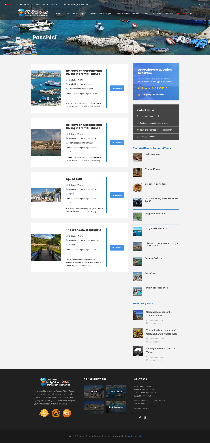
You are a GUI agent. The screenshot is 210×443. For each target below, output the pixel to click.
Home (58, 14)
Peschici (94, 407)
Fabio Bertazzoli (133, 436)
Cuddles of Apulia (153, 154)
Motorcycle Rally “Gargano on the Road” (161, 199)
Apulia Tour (74, 179)
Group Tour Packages (75, 14)
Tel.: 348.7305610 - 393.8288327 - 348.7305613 (39, 4)
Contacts (169, 14)
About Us (157, 14)
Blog (147, 14)
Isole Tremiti (116, 391)
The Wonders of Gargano (83, 230)
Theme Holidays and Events (128, 14)
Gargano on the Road (155, 213)
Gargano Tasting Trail (155, 184)
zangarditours (156, 324)
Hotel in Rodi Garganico (156, 288)
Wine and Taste (152, 169)
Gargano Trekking (153, 258)
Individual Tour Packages (100, 14)
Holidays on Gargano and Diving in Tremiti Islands (84, 72)
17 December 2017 (156, 320)
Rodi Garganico (116, 407)
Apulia (94, 391)
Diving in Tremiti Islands (156, 228)
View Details (117, 88)
